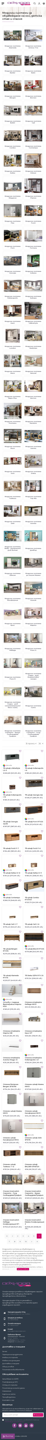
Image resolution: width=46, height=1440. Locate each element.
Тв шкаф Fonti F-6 (33, 848)
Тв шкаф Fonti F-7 (11, 848)
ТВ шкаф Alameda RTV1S (11, 976)
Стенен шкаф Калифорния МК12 (11, 1139)
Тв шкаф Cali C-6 (32, 924)
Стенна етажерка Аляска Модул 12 (11, 1059)
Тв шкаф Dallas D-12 (11, 873)
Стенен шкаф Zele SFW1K (33, 1139)
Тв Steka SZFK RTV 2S (34, 975)
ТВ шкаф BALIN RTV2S (34, 949)
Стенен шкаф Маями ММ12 (12, 1112)
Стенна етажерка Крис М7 (33, 1032)
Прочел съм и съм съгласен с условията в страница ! (20, 1421)
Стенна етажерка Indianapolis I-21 (33, 1059)
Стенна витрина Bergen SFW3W (10, 1085)
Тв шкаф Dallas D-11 (33, 873)
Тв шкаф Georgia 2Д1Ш (10, 823)
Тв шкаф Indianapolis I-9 (34, 769)
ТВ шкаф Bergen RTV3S (10, 950)
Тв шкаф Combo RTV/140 (32, 899)
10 (26, 1241)
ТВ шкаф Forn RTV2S (34, 822)
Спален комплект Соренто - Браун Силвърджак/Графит (34, 1193)
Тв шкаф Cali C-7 (10, 924)
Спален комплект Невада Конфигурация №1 (11, 1222)
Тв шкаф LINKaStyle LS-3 (11, 769)
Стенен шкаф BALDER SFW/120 (32, 1165)
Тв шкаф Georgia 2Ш (34, 795)
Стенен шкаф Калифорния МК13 (33, 1112)
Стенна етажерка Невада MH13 (33, 1003)
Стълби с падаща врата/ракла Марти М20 (12, 1004)
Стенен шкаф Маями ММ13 (34, 1085)
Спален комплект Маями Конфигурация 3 (34, 1222)
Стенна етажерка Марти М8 (11, 1032)
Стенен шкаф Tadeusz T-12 (9, 1165)
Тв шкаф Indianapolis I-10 (12, 796)
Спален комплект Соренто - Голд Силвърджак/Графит (12, 1193)
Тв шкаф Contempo (11, 898)
